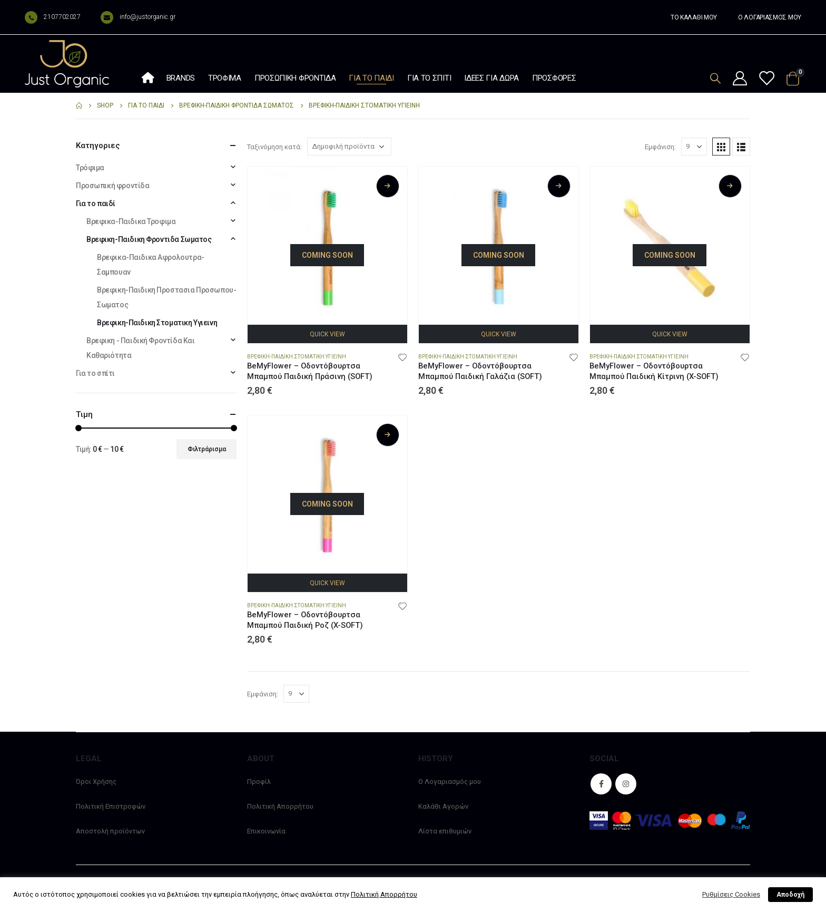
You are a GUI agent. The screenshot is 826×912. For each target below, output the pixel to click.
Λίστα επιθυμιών (444, 831)
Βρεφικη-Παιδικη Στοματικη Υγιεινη (296, 357)
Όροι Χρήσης (96, 781)
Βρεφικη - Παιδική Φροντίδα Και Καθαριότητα (140, 348)
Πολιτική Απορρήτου (280, 806)
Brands (180, 78)
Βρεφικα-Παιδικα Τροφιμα (130, 221)
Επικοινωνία (266, 831)
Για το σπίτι (429, 78)
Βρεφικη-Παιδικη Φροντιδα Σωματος (149, 239)
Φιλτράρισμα (207, 449)
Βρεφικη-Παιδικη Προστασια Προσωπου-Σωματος (166, 297)
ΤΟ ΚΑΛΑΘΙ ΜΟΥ (694, 17)
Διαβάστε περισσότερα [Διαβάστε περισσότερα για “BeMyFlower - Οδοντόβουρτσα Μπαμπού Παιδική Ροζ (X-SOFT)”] (387, 435)
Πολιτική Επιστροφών (110, 806)
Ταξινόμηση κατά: (274, 147)
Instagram (625, 783)
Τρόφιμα (224, 78)
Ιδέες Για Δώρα (491, 78)
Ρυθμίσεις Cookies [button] (731, 894)
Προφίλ (259, 781)
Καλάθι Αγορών (443, 806)
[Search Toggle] (715, 78)
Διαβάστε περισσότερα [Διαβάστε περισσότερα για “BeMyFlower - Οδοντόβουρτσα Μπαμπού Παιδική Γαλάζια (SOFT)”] (559, 186)
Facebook (601, 783)
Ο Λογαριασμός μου (449, 781)
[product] (327, 246)
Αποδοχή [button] (790, 894)
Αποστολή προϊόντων (110, 831)
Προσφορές (554, 78)
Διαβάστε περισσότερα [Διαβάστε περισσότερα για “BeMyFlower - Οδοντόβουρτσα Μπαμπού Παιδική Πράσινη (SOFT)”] (387, 186)
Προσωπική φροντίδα (295, 78)
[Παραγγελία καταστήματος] (349, 147)
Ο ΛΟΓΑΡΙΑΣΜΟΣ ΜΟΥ (769, 17)
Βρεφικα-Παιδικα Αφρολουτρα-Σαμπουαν (150, 264)
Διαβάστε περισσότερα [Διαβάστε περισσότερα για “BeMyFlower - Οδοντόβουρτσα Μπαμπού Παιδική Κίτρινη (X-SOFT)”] (730, 186)
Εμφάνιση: (660, 147)
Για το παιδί (371, 78)
